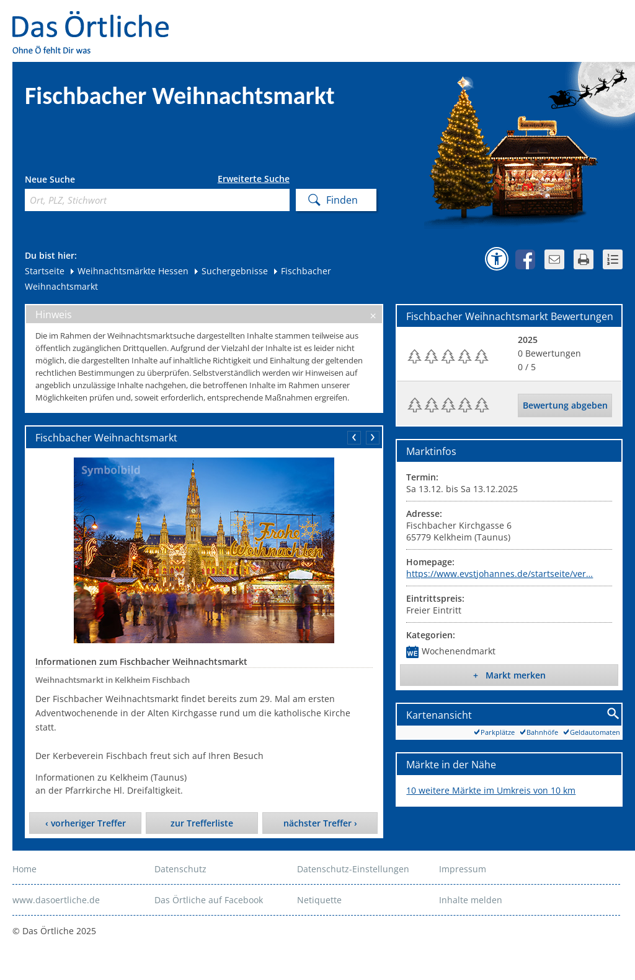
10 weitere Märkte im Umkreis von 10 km (490, 790)
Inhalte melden (470, 900)
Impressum (462, 869)
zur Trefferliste (202, 823)
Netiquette (319, 900)
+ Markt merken (509, 675)
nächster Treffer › (320, 823)
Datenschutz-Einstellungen (353, 869)
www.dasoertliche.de (56, 900)
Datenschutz (180, 869)
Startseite (44, 271)
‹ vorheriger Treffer (85, 823)
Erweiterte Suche (254, 178)
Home (24, 869)
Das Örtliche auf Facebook (208, 900)
